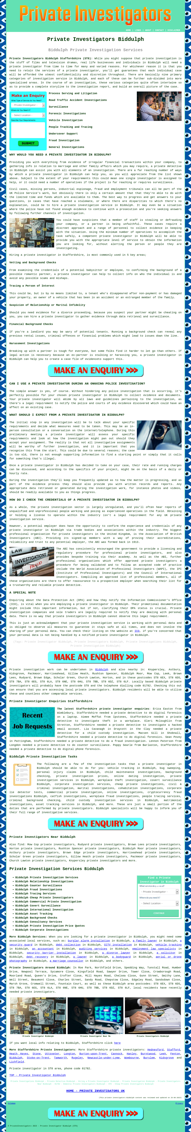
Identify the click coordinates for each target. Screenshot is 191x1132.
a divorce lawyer (116, 952)
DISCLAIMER (174, 30)
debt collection (68, 944)
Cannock (117, 1053)
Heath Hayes (18, 1053)
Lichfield (16, 1061)
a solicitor (166, 952)
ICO (137, 631)
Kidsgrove (166, 1057)
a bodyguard (121, 956)
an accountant (43, 948)
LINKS (138, 30)
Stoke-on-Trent (38, 1057)
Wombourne (131, 1057)
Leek (163, 1053)
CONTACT (159, 30)
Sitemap (11, 1103)
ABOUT (148, 30)
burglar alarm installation (89, 940)
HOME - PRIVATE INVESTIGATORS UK (95, 1091)
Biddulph (101, 669)
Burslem (149, 1057)
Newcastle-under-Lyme (103, 1057)
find (21, 844)
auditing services (93, 948)
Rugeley (77, 1057)
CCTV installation (118, 944)
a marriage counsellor (67, 960)
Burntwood (148, 1053)
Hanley (131, 1053)
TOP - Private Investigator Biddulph (37, 1075)
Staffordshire (97, 1049)
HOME (128, 30)
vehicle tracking (168, 944)
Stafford (173, 1049)
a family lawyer (145, 940)
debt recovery (37, 956)
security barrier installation (51, 952)
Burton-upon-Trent (93, 1053)
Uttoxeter (52, 1053)
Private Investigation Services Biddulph (56, 869)
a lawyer (80, 956)
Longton (69, 1053)
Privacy (179, 1103)
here (117, 1043)
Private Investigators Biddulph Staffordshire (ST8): (51, 58)
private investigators (127, 1049)
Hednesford (155, 1049)
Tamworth (60, 1057)
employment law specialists (154, 948)
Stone (37, 1053)
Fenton (175, 1053)
